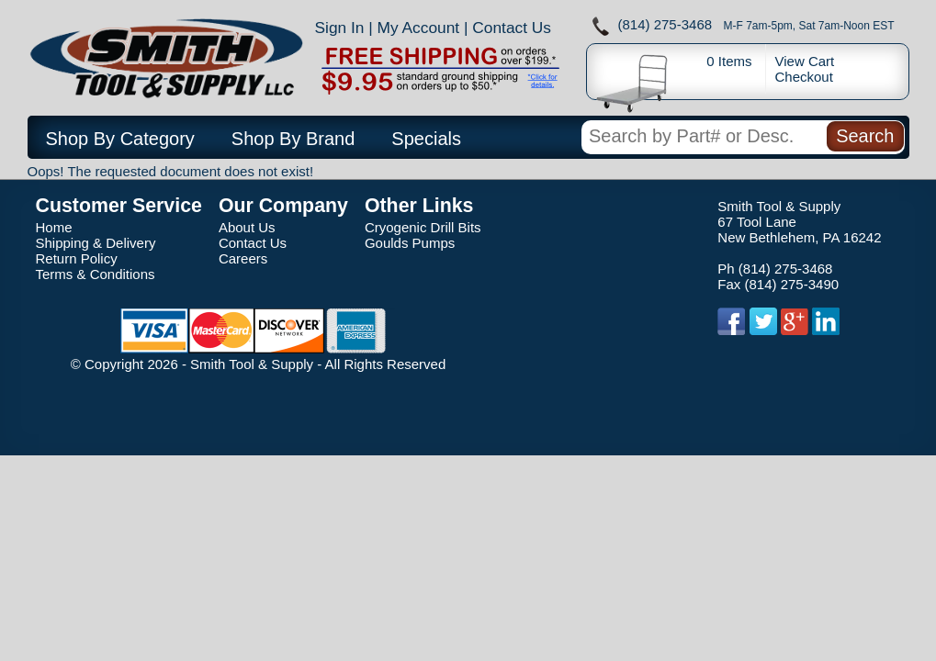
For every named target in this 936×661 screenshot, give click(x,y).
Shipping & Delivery (96, 243)
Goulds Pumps (410, 243)
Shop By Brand (293, 139)
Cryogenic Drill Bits (423, 227)
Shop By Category (120, 139)
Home (54, 227)
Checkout (804, 76)
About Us (247, 227)
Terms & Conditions (95, 274)
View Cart (805, 61)
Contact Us (511, 27)
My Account (419, 27)
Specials (426, 139)
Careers (243, 258)
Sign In (340, 27)
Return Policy (77, 258)
